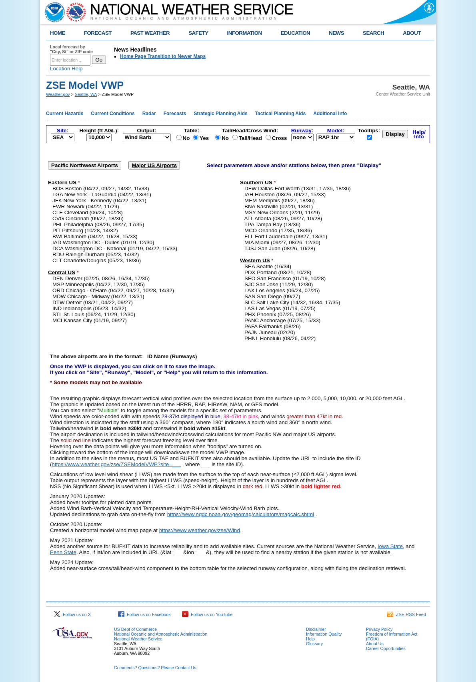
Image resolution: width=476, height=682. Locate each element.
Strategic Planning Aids (220, 113)
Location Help (66, 69)
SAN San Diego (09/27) (272, 296)
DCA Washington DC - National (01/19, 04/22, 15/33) (114, 248)
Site (61, 131)
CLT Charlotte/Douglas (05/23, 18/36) (96, 260)
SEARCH (373, 33)
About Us (375, 643)
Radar (149, 113)
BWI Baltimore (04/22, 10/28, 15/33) (95, 236)
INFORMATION (244, 33)
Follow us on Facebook (144, 614)
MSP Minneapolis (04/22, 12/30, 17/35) (98, 284)
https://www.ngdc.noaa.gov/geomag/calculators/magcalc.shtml (240, 514)
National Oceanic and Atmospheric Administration (160, 634)
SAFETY (198, 33)
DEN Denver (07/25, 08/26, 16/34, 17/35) (101, 278)
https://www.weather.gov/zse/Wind (199, 530)
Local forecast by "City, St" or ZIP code (71, 49)
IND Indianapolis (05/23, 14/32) (89, 308)
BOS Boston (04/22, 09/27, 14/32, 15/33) (100, 188)
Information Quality (324, 634)
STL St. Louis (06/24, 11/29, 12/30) (93, 314)
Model (335, 131)
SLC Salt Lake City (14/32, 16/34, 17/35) (292, 302)
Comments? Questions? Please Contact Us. (155, 667)
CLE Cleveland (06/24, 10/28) (87, 212)
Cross (279, 138)
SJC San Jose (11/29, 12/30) (278, 284)
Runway (301, 131)
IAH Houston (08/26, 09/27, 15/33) (285, 194)
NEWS (336, 33)
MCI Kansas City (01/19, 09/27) (89, 320)
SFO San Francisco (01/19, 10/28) (285, 278)
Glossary (314, 643)
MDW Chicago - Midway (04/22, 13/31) (98, 296)
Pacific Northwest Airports (84, 165)
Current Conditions (112, 113)
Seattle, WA (86, 94)
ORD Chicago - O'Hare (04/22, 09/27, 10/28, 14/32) (113, 290)
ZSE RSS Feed (406, 614)
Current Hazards (64, 113)
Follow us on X (72, 614)
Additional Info (330, 113)
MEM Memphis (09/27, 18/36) (279, 200)
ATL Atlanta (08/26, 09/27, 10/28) (283, 218)
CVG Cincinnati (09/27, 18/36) (88, 218)
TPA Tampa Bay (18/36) (272, 224)
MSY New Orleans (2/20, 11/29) (282, 212)
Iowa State (390, 546)
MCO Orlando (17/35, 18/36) (278, 230)
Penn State (63, 552)
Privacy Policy (379, 629)
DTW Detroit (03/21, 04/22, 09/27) (92, 302)
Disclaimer (316, 629)
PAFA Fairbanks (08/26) (272, 326)
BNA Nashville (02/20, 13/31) (278, 206)
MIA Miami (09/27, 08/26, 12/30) (282, 242)
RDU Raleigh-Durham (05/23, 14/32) (95, 254)
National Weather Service (138, 638)
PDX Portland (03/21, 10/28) (277, 272)
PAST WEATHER (150, 33)
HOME (57, 33)
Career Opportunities (386, 648)
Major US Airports (154, 165)
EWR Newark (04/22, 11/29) (85, 206)
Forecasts (175, 113)
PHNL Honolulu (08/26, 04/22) (280, 338)
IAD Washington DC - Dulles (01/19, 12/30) (103, 242)
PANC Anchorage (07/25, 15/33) (282, 320)
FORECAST (98, 33)
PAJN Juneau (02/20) (269, 332)
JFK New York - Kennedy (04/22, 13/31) (99, 200)
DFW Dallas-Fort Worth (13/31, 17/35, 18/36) (297, 188)
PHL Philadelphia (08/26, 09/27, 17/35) (98, 224)
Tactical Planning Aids (280, 113)
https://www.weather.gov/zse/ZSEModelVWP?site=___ (116, 464)
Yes (204, 138)
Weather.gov (58, 94)
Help (310, 638)
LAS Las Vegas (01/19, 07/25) (280, 308)
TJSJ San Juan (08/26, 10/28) (279, 248)
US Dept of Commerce (135, 629)
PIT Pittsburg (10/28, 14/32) (85, 230)
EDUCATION (295, 33)
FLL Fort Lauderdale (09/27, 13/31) (285, 236)
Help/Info (419, 134)
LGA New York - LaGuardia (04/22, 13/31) (101, 194)
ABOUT (412, 33)
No (186, 138)
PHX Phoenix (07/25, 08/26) (277, 314)
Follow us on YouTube (207, 614)
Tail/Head (250, 138)
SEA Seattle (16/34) (267, 266)
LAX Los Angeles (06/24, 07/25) (282, 290)
